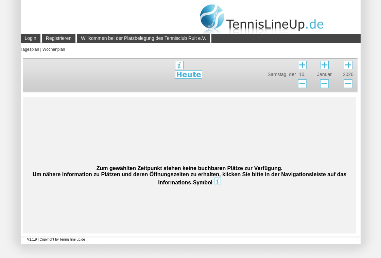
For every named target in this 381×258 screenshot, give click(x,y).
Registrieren (58, 38)
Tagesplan (30, 49)
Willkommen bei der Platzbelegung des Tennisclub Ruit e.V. (143, 38)
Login (30, 38)
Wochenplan (53, 49)
